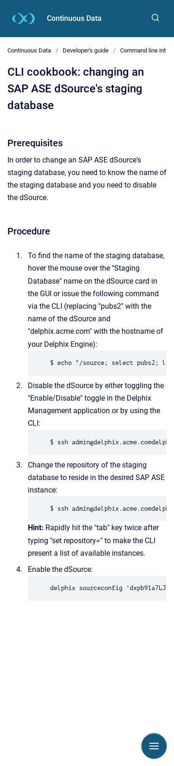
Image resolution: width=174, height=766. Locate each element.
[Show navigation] (154, 746)
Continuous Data (74, 18)
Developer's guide (86, 50)
